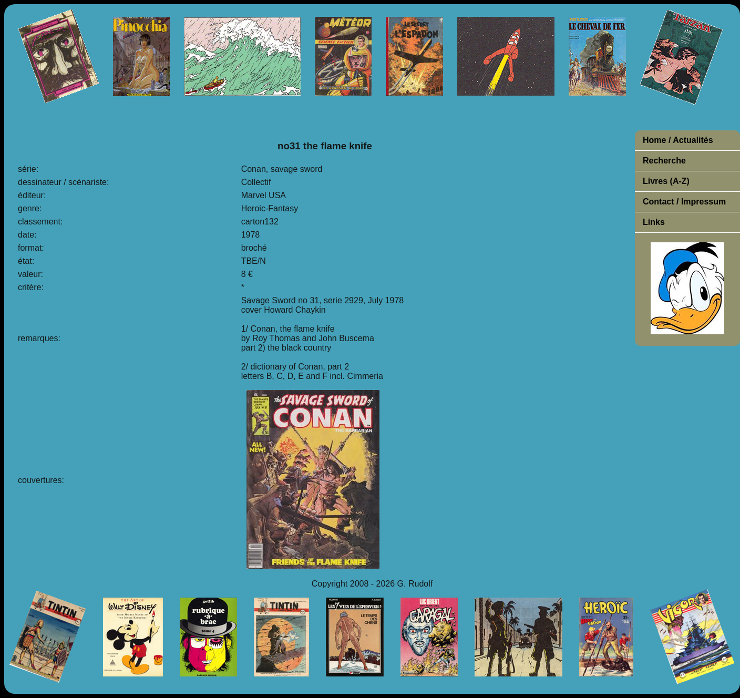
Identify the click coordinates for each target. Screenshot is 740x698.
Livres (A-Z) (666, 181)
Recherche (664, 160)
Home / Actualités (678, 140)
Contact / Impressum (684, 201)
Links (654, 222)
